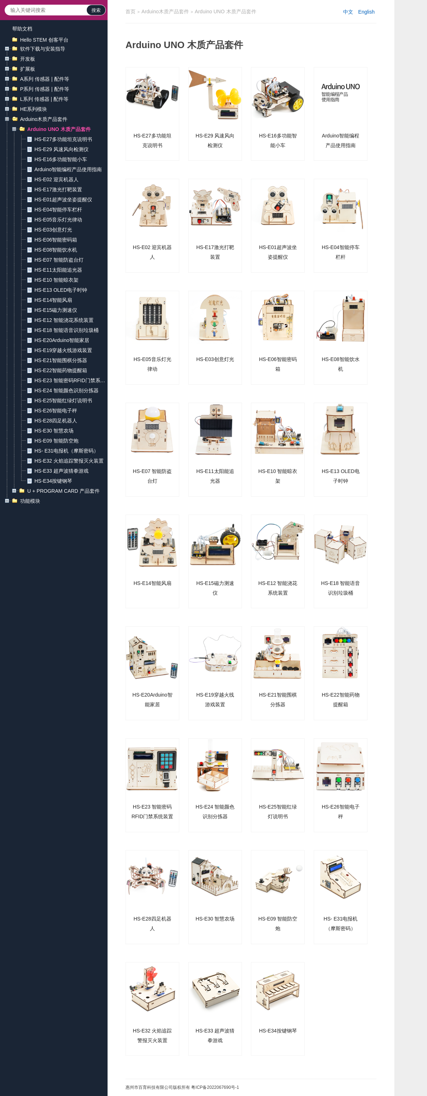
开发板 (27, 59)
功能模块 (30, 501)
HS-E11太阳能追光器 (58, 270)
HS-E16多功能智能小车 (60, 159)
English (366, 12)
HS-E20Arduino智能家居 (61, 340)
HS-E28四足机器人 (55, 420)
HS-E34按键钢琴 (53, 481)
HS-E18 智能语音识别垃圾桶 (66, 330)
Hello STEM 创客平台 (44, 40)
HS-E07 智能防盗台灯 (59, 260)
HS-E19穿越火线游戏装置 (63, 350)
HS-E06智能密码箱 (55, 240)
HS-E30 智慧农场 (53, 431)
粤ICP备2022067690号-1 (215, 1087)
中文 (348, 12)
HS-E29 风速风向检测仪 (61, 149)
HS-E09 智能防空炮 (56, 441)
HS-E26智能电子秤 (55, 410)
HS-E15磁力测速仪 (55, 310)
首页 (130, 11)
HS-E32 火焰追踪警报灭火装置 (69, 461)
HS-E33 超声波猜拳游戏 (61, 471)
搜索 (96, 10)
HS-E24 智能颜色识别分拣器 (66, 390)
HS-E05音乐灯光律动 (58, 220)
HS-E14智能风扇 (53, 300)
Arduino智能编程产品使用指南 (68, 169)
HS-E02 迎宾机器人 (56, 179)
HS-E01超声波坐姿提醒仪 (63, 199)
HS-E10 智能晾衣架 (56, 280)
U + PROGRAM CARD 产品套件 (63, 491)
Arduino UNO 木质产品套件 (59, 129)
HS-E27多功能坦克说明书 (63, 139)
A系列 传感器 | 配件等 (44, 79)
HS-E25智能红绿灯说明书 (63, 400)
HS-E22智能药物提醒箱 (60, 370)
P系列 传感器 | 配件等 (44, 89)
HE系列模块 (33, 109)
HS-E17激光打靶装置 (58, 189)
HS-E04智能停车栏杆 (58, 209)
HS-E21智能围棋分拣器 (60, 360)
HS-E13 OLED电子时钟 (60, 290)
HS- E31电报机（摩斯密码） (66, 451)
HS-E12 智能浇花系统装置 (64, 320)
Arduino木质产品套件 (43, 119)
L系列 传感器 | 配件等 (44, 99)
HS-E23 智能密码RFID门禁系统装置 (69, 381)
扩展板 (27, 69)
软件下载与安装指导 (42, 49)
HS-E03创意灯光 (53, 230)
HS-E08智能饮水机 (55, 250)
